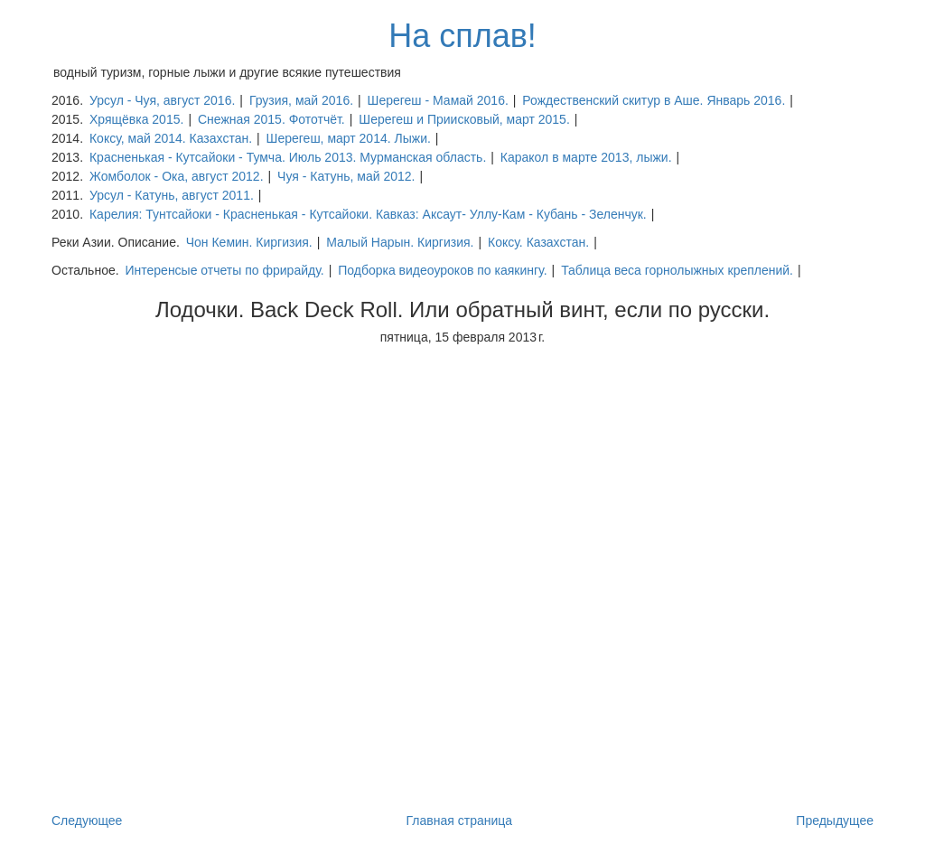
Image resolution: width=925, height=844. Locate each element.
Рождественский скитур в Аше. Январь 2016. (653, 100)
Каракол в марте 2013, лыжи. (586, 157)
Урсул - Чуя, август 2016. (162, 100)
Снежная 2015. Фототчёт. (271, 119)
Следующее (86, 820)
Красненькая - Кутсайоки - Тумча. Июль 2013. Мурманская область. (287, 157)
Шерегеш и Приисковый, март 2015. (464, 119)
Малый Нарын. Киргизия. (399, 242)
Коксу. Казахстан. (538, 242)
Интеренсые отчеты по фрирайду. (224, 270)
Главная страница (459, 820)
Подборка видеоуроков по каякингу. (442, 270)
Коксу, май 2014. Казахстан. (170, 138)
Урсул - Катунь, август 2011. (171, 195)
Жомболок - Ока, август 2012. (176, 176)
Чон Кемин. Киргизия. (249, 242)
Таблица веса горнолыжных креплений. (677, 270)
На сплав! (462, 35)
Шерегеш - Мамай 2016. (438, 100)
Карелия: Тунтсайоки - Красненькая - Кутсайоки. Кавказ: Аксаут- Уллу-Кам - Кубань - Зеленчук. (368, 214)
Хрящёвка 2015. (136, 119)
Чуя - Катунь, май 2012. (346, 176)
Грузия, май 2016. (301, 100)
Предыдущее (835, 820)
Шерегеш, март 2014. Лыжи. (348, 138)
